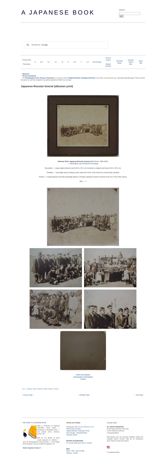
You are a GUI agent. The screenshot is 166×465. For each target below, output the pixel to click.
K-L (56, 62)
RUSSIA (50, 389)
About (141, 61)
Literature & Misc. (72, 435)
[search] (66, 45)
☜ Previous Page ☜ (27, 395)
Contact (75, 453)
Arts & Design (97, 62)
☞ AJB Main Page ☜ (84, 395)
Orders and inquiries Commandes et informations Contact (83, 377)
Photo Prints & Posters (73, 429)
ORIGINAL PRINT (42, 389)
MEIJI (35, 389)
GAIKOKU (29, 389)
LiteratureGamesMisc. (131, 62)
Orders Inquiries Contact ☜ (32, 448)
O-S (74, 62)
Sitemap (69, 453)
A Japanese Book (58, 12)
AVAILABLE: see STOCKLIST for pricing (84, 164)
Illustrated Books (81, 433)
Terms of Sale (80, 451)
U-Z (87, 62)
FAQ (140, 63)
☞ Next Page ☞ (139, 395)
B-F (41, 62)
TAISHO (56, 389)
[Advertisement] (68, 32)
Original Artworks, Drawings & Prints (78, 431)
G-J (49, 62)
